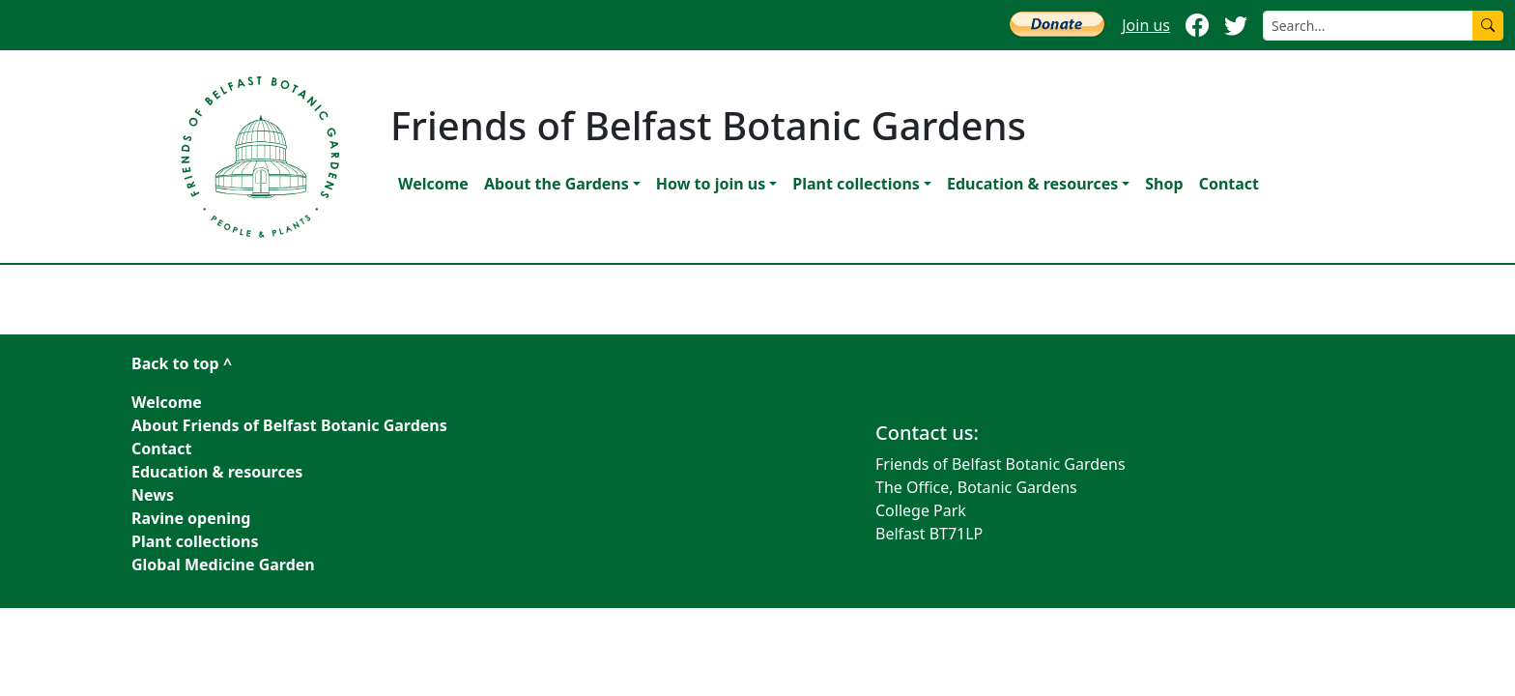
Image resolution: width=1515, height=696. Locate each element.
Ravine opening (190, 518)
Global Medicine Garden (223, 564)
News (152, 495)
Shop (1164, 183)
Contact (1229, 183)
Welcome (433, 183)
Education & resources (1032, 183)
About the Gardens (556, 183)
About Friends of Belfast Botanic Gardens (289, 425)
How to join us (710, 183)
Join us (1146, 25)
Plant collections (856, 183)
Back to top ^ (181, 363)
